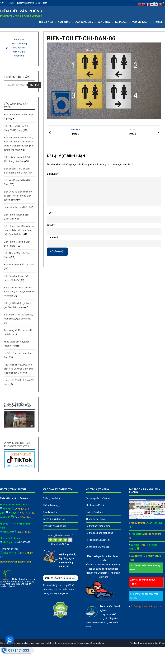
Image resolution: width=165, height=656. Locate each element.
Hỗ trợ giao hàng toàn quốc (99, 533)
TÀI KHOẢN (121, 22)
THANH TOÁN (140, 22)
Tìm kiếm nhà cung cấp (54, 526)
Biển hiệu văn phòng (21, 11)
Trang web (52, 237)
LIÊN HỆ (157, 22)
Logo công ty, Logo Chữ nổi (17, 207)
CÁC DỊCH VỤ (84, 22)
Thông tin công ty (52, 505)
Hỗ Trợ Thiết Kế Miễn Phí (98, 540)
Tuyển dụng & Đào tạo (54, 519)
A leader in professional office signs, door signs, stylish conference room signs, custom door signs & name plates (53, 643)
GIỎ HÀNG (104, 22)
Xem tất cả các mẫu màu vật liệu (144, 596)
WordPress (160, 643)
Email (51, 225)
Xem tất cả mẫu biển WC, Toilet (143, 581)
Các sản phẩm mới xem (98, 498)
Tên (50, 213)
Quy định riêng (50, 512)
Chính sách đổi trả (95, 505)
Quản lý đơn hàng (52, 498)
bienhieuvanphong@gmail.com (33, 3)
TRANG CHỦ (46, 22)
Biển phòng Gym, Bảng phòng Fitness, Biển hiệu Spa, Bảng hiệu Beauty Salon (19, 230)
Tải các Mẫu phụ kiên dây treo (145, 567)
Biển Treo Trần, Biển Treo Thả (19, 264)
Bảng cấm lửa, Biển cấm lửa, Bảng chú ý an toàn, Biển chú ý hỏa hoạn (19, 291)
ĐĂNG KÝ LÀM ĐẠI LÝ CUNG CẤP (60, 578)
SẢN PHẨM (64, 22)
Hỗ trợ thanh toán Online (98, 526)
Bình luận (52, 174)
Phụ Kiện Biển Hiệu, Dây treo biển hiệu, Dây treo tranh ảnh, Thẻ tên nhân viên (18, 368)
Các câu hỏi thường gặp (98, 546)
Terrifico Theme (137, 643)
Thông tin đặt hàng (95, 519)
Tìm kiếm (34, 85)
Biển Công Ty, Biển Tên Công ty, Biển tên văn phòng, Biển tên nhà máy (18, 195)
